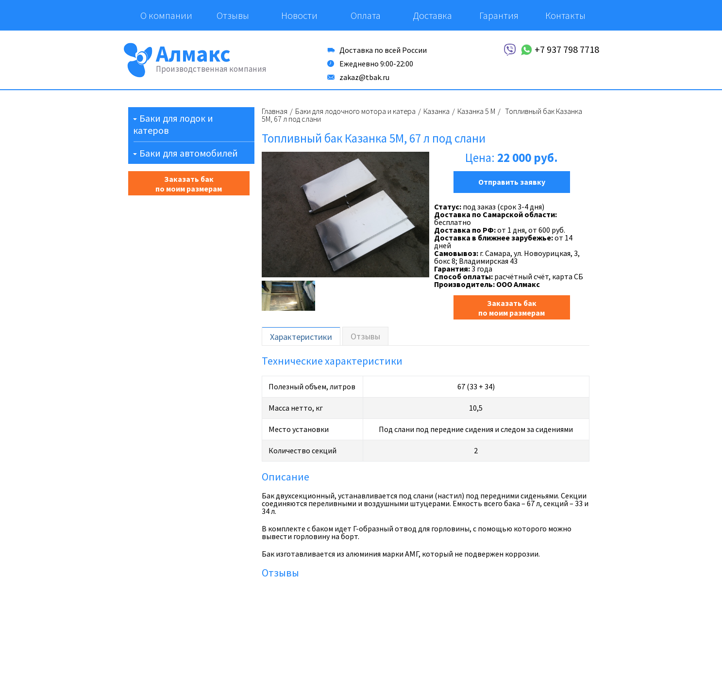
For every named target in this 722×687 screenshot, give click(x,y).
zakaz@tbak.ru (364, 77)
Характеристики (301, 336)
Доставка (432, 15)
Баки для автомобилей (188, 153)
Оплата (366, 15)
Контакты (565, 15)
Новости (299, 15)
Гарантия (499, 15)
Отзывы (233, 15)
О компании (166, 15)
